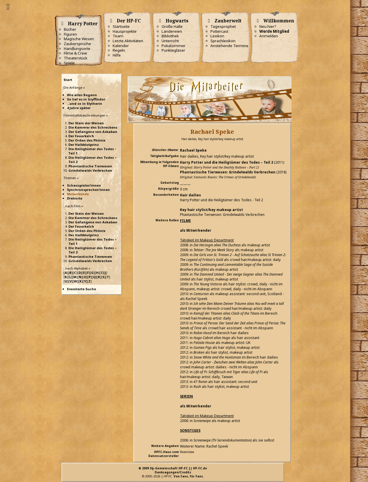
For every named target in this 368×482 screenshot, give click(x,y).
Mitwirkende (78, 194)
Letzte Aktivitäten (128, 40)
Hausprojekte (125, 31)
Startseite (121, 26)
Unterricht (170, 40)
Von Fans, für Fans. (189, 476)
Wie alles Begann (82, 95)
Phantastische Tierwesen (90, 166)
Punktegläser (173, 50)
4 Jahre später (79, 108)
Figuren (70, 34)
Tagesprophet (223, 26)
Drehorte (74, 198)
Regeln (119, 50)
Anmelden (268, 35)
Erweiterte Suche (81, 289)
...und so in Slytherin (84, 103)
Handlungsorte (77, 48)
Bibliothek (170, 35)
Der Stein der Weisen (86, 123)
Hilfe (117, 55)
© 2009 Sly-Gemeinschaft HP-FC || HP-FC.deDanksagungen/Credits (173, 470)
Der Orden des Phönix (87, 140)
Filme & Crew (75, 53)
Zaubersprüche (77, 43)
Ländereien (172, 31)
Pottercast (219, 31)
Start (68, 80)
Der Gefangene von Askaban (92, 131)
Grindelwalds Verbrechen (90, 170)
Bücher (70, 29)
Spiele (69, 62)
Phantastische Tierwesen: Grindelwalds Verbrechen (227, 172)
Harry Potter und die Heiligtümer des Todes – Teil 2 (226, 162)
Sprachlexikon (222, 40)
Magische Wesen (79, 38)
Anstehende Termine (229, 45)
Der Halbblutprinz (83, 144)
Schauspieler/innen (84, 185)
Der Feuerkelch (81, 136)
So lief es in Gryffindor (86, 99)
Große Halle (172, 26)
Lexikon (217, 35)
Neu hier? (267, 26)
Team (118, 35)
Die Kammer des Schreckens (92, 127)
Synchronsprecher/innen (88, 189)
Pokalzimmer (173, 45)
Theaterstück (75, 58)
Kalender (121, 45)
